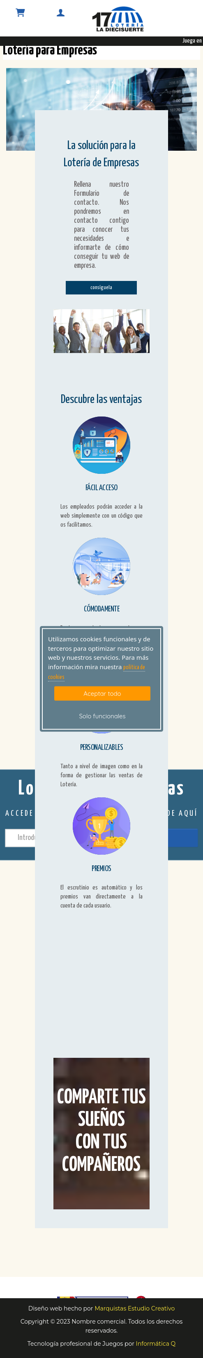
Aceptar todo (102, 693)
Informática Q (156, 1343)
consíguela (101, 287)
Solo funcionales (102, 716)
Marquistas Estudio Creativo (135, 1308)
